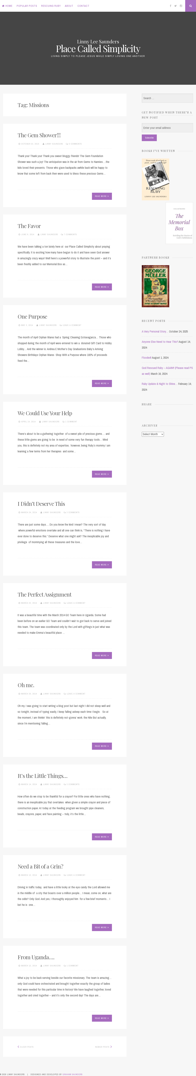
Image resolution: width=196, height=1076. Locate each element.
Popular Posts (27, 6)
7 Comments (70, 234)
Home (7, 6)
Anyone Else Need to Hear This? (160, 342)
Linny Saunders (54, 144)
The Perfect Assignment (44, 594)
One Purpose (32, 316)
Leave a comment (72, 325)
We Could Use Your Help (45, 413)
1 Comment (71, 421)
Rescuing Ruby (51, 6)
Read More (102, 196)
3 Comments (73, 512)
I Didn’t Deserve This (41, 503)
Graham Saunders (73, 1074)
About (69, 6)
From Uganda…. (36, 957)
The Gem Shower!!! (39, 135)
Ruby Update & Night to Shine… (159, 384)
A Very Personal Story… (155, 331)
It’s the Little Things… (42, 775)
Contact (83, 6)
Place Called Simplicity (98, 48)
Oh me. (26, 685)
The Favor (29, 225)
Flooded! (146, 358)
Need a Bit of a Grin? (40, 866)
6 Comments (75, 144)
